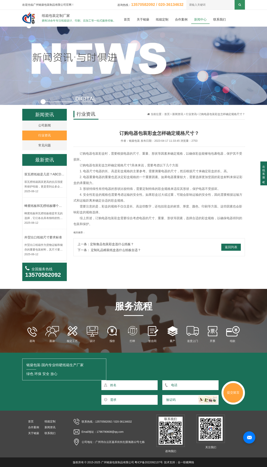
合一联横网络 (186, 462)
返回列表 (231, 247)
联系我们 (219, 19)
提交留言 (233, 392)
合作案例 (181, 19)
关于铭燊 (143, 19)
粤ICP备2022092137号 (149, 462)
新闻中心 (200, 19)
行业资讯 (191, 114)
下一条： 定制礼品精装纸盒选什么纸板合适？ (109, 250)
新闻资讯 (177, 114)
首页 (127, 19)
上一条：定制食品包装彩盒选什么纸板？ (106, 244)
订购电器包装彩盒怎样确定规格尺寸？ (221, 114)
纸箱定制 (162, 19)
